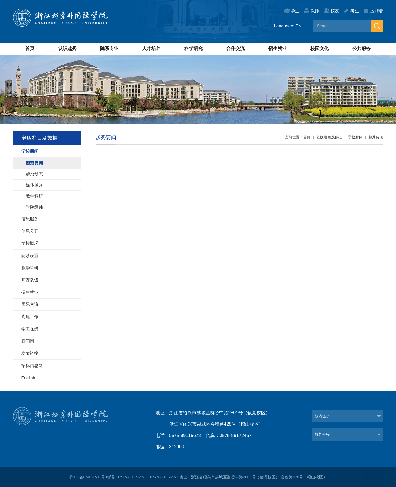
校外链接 (322, 434)
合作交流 (235, 48)
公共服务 (361, 48)
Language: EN (287, 25)
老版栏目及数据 (329, 137)
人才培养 (151, 48)
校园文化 (319, 48)
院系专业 (109, 48)
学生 (295, 10)
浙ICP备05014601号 (87, 477)
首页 (29, 48)
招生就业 (277, 48)
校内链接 (322, 416)
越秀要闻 (375, 137)
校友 (335, 10)
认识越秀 (67, 48)
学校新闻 (355, 137)
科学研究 (193, 48)
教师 (315, 10)
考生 (354, 10)
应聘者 (376, 10)
